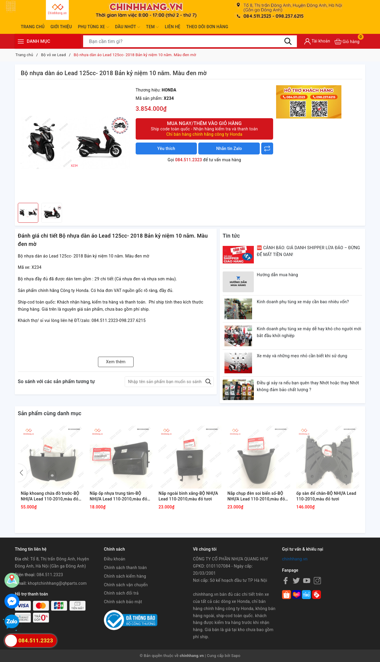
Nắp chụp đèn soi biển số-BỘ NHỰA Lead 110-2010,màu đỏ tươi (256, 496)
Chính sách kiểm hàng (125, 576)
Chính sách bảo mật (123, 601)
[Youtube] (306, 580)
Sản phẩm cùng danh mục (49, 413)
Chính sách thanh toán (125, 567)
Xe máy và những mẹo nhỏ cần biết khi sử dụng (302, 355)
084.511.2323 (188, 159)
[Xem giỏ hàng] (347, 41)
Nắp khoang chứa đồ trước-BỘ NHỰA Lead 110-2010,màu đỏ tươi (50, 496)
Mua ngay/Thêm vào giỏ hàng (204, 129)
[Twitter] (296, 580)
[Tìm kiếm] (288, 41)
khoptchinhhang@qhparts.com (57, 583)
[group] (75, 142)
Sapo (235, 655)
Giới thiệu (61, 26)
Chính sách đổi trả (121, 593)
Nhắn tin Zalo (229, 148)
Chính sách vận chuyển (126, 584)
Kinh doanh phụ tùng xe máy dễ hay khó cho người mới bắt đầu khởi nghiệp (309, 332)
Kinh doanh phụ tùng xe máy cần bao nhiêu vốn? (303, 301)
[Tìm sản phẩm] (190, 41)
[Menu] (21, 41)
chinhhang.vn (295, 559)
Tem (152, 27)
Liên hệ (172, 26)
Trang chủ (33, 26)
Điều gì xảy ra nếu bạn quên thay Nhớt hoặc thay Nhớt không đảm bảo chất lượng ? (308, 386)
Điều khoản (114, 559)
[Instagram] (317, 580)
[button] (22, 473)
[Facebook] (285, 580)
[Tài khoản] (317, 41)
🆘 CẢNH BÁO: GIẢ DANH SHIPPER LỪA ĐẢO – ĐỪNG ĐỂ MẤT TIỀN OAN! (308, 251)
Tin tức (231, 236)
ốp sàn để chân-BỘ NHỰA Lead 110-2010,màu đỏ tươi (326, 496)
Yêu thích (166, 148)
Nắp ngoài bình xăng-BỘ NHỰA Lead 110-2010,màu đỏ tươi (188, 496)
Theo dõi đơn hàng (207, 26)
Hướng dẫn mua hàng (277, 274)
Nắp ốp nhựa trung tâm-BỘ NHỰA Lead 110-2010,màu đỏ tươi (118, 496)
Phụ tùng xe (93, 27)
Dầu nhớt (127, 27)
